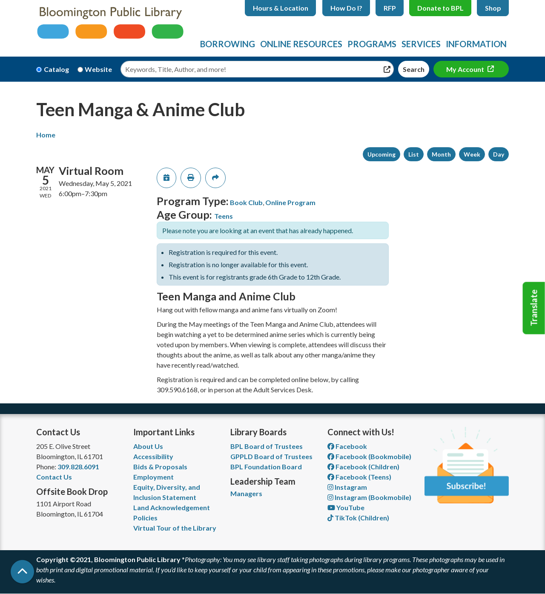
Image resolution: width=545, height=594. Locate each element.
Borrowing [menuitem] (227, 44)
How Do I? (346, 8)
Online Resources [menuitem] (301, 44)
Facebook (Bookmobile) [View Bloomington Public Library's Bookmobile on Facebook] (369, 456)
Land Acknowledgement (171, 507)
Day (498, 154)
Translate (534, 308)
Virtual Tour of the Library (174, 528)
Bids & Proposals (160, 467)
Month (441, 154)
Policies (145, 518)
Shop (493, 8)
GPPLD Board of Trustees (271, 456)
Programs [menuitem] (371, 44)
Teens (223, 216)
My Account (465, 69)
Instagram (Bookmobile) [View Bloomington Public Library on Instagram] (369, 497)
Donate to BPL (440, 8)
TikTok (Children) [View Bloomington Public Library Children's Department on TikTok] (358, 518)
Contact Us (54, 477)
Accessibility (153, 456)
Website (98, 69)
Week (472, 154)
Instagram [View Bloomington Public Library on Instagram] (347, 487)
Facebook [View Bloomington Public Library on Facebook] (347, 446)
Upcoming (381, 154)
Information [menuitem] (476, 44)
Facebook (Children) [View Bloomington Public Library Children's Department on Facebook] (363, 467)
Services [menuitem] (421, 44)
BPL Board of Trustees (266, 446)
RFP (390, 8)
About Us (148, 446)
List (413, 154)
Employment (153, 477)
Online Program (290, 202)
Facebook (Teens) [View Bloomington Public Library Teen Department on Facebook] (359, 477)
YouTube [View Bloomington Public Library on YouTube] (345, 507)
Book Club (246, 202)
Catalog (56, 69)
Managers (246, 493)
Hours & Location (280, 8)
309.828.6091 (78, 467)
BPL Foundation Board (266, 467)
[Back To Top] (22, 571)
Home (45, 135)
